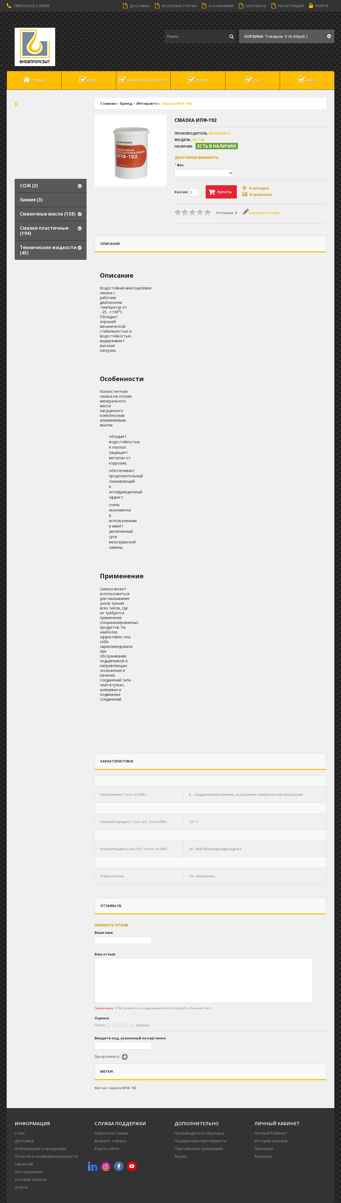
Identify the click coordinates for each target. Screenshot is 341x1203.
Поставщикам (28, 1171)
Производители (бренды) (199, 1133)
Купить (220, 192)
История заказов (270, 1140)
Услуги (21, 1187)
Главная (34, 80)
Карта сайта (107, 1148)
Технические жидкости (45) (48, 250)
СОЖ (252, 80)
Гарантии (24, 1163)
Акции (180, 1156)
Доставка (136, 5)
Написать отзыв (261, 212)
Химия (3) (31, 200)
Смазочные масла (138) (47, 214)
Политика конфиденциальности (46, 1156)
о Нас (20, 1133)
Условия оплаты (31, 1179)
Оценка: (102, 1018)
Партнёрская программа (198, 1148)
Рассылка (263, 1156)
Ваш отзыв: (105, 954)
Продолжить (111, 1056)
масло (88, 80)
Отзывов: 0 (226, 212)
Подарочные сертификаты (200, 1140)
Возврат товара (110, 1140)
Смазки (198, 80)
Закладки (263, 1148)
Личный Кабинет (270, 1133)
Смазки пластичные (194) (44, 230)
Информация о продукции (40, 1148)
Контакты (252, 5)
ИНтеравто (147, 103)
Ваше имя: (104, 932)
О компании (218, 5)
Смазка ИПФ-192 (177, 103)
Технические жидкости (143, 80)
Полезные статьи (176, 5)
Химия (307, 80)
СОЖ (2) (29, 186)
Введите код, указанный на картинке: (131, 1038)
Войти (318, 5)
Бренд (126, 103)
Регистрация (287, 5)
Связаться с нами (32, 5)
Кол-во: (187, 192)
